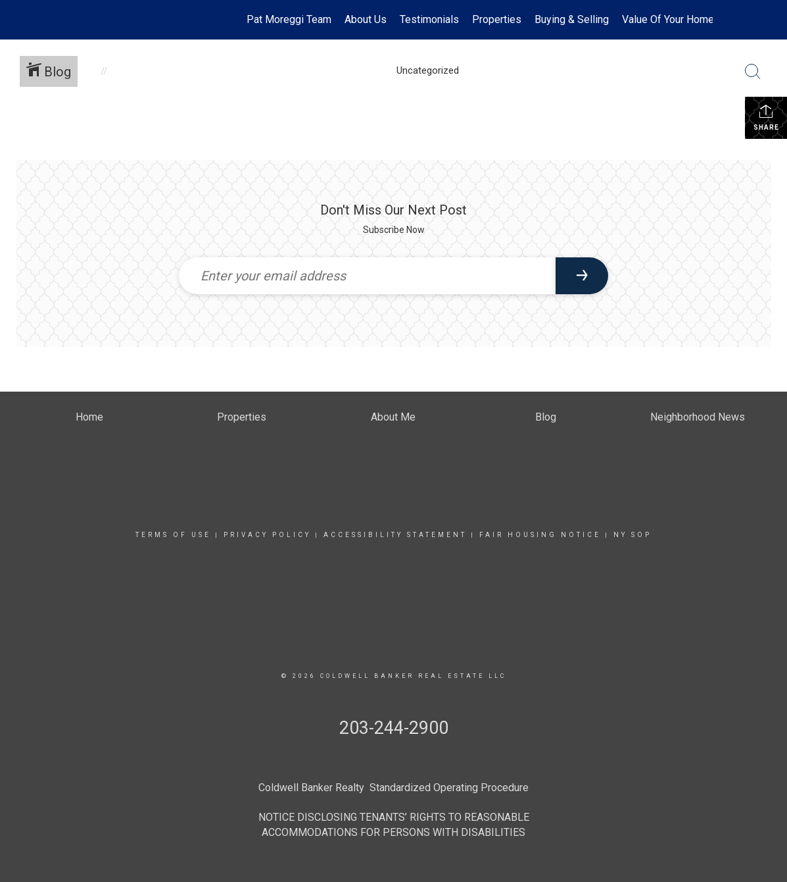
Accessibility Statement (395, 534)
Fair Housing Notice (540, 534)
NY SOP (632, 534)
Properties (496, 19)
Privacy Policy (267, 534)
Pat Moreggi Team (289, 19)
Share (766, 117)
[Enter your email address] (367, 275)
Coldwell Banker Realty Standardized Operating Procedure (393, 787)
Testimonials (429, 19)
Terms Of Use (173, 534)
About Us (366, 19)
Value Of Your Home (668, 19)
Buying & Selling (572, 19)
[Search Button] (753, 72)
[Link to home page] (82, 19)
